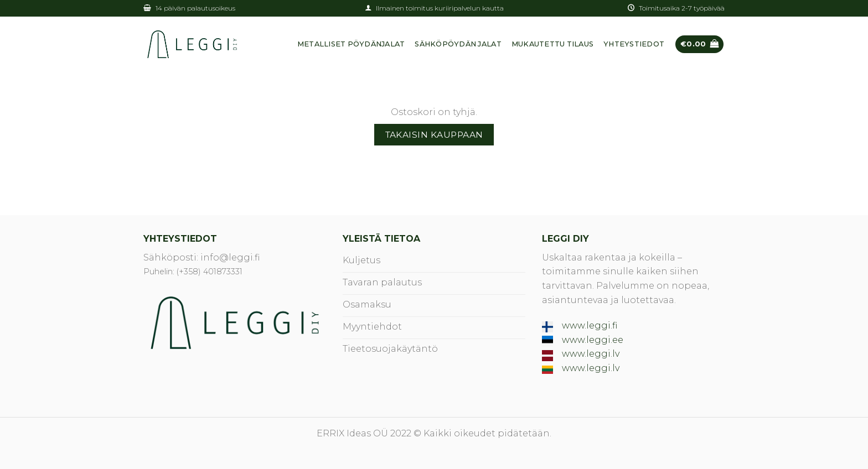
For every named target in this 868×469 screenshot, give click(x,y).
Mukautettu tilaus (552, 44)
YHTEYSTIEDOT (633, 44)
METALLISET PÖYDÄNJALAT (351, 44)
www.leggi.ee (592, 340)
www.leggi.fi (589, 325)
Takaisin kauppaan (434, 134)
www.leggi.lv (590, 353)
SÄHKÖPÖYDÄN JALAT (458, 44)
